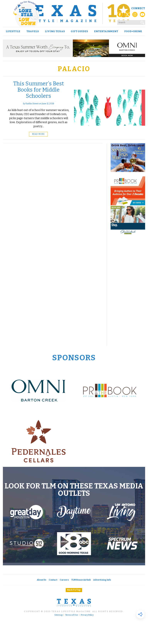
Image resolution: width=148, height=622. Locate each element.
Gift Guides (79, 31)
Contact (53, 580)
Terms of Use (71, 615)
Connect (138, 8)
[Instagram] (135, 15)
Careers (64, 580)
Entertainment (106, 31)
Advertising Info (102, 580)
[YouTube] (142, 15)
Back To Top (74, 590)
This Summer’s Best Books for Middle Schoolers (38, 89)
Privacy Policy (87, 615)
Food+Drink (133, 31)
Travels (32, 31)
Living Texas (55, 31)
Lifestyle (13, 31)
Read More (38, 134)
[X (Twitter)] (127, 15)
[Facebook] (120, 15)
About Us (41, 580)
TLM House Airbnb (81, 580)
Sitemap (58, 615)
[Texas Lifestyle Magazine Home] (74, 13)
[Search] (142, 21)
